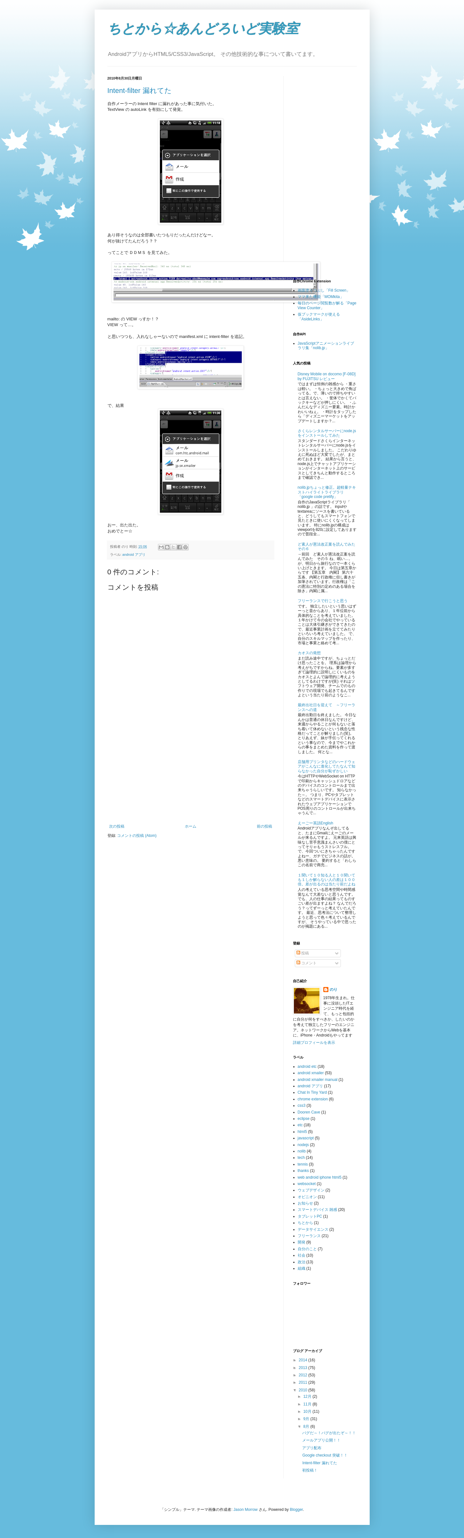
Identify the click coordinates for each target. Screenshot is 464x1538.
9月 (306, 1419)
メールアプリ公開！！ (321, 1440)
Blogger (296, 1509)
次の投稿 (116, 826)
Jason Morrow (245, 1509)
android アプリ (133, 554)
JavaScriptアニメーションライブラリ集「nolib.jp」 (326, 345)
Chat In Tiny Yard (312, 1092)
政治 (301, 1262)
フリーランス (309, 1236)
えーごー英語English (315, 823)
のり (333, 989)
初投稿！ (310, 1470)
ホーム (190, 826)
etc (300, 1125)
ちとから (305, 1222)
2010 (303, 1390)
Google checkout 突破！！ (324, 1455)
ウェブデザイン (311, 1190)
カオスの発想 (309, 653)
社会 (301, 1255)
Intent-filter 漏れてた (139, 91)
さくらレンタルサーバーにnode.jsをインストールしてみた (327, 433)
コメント (306, 963)
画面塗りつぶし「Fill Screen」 (324, 290)
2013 (303, 1368)
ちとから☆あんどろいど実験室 (203, 28)
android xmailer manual (318, 1079)
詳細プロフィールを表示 (314, 1042)
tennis (303, 1164)
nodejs (303, 1145)
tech (301, 1157)
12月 (307, 1396)
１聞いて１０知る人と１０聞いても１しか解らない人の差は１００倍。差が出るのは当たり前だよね (326, 880)
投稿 (302, 953)
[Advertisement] (191, 776)
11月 (307, 1404)
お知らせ (305, 1203)
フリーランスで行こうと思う (323, 601)
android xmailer (311, 1073)
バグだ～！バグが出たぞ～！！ (329, 1433)
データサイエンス (313, 1229)
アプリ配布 (311, 1448)
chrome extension (313, 1099)
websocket (307, 1184)
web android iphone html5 (320, 1177)
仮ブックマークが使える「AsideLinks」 (319, 316)
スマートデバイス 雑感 (317, 1209)
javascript (306, 1138)
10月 (307, 1411)
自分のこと (307, 1249)
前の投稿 (264, 826)
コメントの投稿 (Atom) (136, 835)
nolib (302, 1151)
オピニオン (307, 1197)
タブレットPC (310, 1216)
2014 (303, 1360)
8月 (306, 1426)
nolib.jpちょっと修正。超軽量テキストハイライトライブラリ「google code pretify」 (327, 492)
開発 (301, 1242)
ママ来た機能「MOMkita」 (321, 297)
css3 (302, 1105)
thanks (303, 1170)
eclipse (304, 1118)
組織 (301, 1268)
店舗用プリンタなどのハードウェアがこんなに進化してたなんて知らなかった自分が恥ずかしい (326, 766)
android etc (307, 1066)
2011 (303, 1382)
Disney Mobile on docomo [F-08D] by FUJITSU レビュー (327, 376)
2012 (303, 1375)
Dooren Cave (309, 1112)
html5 (302, 1131)
